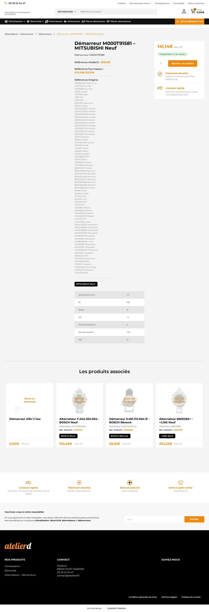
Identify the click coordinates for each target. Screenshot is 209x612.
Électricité (10, 570)
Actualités (178, 3)
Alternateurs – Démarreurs (20, 574)
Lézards (116, 608)
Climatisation (12, 566)
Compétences (162, 3)
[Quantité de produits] (161, 63)
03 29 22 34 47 (65, 572)
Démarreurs (45, 34)
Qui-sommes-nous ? (140, 3)
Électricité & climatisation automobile (17, 13)
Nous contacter (196, 3)
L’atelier (122, 3)
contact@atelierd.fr (68, 575)
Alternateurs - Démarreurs (19, 34)
